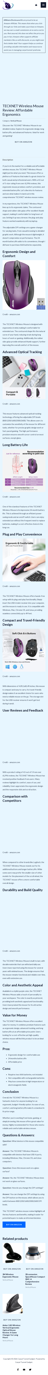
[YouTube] (24, 1369)
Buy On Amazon (14, 1225)
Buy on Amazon (24, 142)
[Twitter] (30, 1369)
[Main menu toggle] (43, 5)
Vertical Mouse (16, 121)
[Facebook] (18, 1369)
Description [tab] (8, 160)
